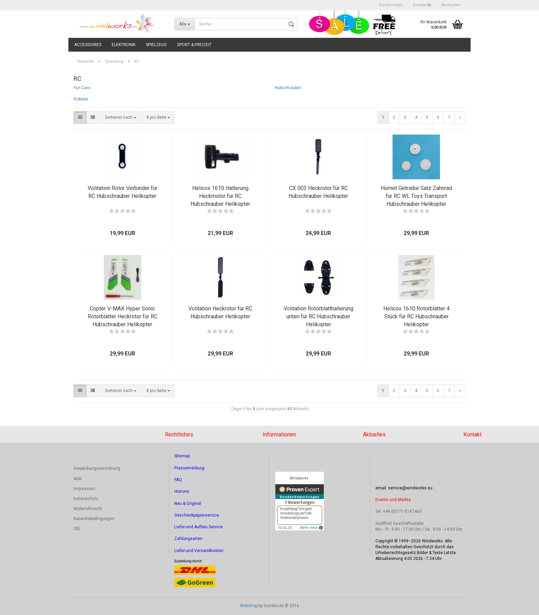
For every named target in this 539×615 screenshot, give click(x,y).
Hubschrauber (288, 87)
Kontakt (422, 5)
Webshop (248, 605)
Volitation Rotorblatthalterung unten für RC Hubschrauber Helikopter (318, 316)
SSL (77, 528)
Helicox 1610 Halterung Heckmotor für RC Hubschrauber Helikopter (220, 196)
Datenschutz (86, 498)
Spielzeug (156, 44)
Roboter (81, 99)
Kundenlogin (391, 5)
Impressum (84, 488)
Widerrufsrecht (88, 508)
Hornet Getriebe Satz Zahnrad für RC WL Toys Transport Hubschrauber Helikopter (416, 196)
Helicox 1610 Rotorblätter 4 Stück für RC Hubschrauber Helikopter (416, 316)
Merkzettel (450, 5)
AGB (78, 478)
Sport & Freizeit (194, 44)
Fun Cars (82, 87)
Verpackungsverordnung (97, 468)
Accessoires (87, 44)
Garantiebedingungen (94, 518)
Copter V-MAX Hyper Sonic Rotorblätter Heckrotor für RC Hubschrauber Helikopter (122, 316)
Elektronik (123, 44)
